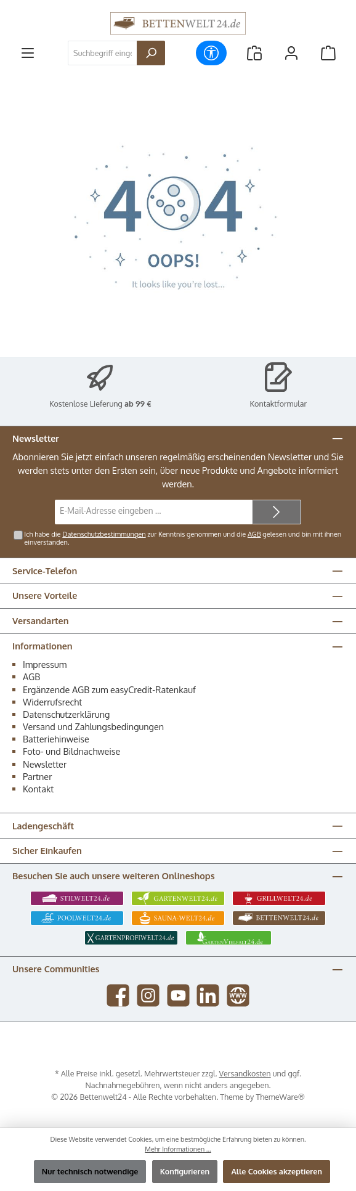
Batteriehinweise (56, 738)
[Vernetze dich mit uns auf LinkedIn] (208, 995)
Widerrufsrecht (52, 701)
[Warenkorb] (328, 53)
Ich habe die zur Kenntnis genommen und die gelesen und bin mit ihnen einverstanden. (182, 538)
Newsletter (45, 764)
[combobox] (102, 53)
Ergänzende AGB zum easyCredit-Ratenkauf (109, 689)
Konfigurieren (185, 1171)
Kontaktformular (278, 404)
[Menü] (27, 53)
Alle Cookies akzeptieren (276, 1171)
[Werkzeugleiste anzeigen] (211, 53)
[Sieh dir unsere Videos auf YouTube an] (178, 995)
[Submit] (276, 512)
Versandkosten (245, 1073)
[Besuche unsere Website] (238, 995)
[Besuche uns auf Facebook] (118, 995)
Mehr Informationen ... (178, 1149)
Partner (37, 776)
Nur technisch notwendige (90, 1171)
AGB (254, 534)
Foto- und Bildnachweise (71, 751)
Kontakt (38, 788)
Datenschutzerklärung (66, 714)
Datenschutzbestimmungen (103, 534)
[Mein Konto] (291, 53)
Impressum (45, 664)
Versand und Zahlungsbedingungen (93, 726)
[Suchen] (151, 53)
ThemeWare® (280, 1097)
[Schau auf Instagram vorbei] (148, 995)
